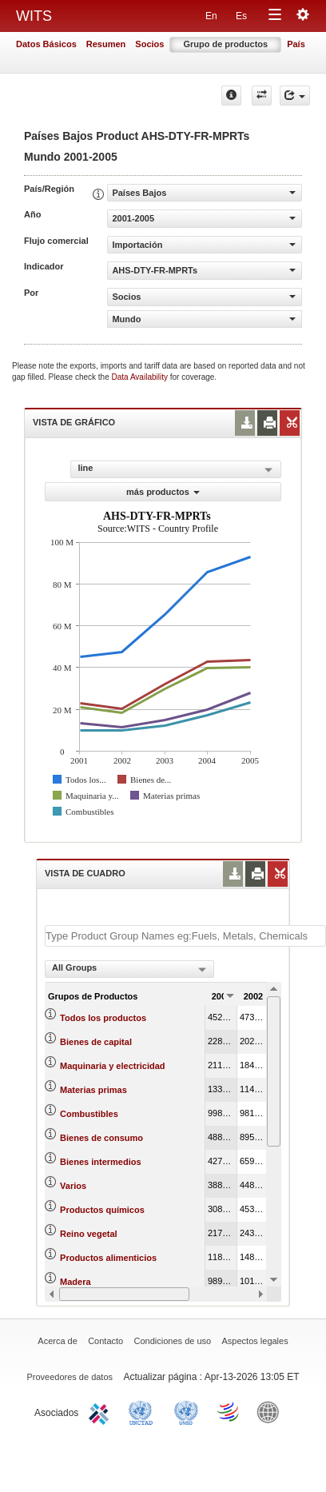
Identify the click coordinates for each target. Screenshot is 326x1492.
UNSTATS (186, 1411)
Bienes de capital (96, 1042)
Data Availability (141, 377)
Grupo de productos (225, 44)
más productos (163, 492)
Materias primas (93, 1090)
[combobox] (129, 969)
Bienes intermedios (100, 1162)
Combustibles (89, 1114)
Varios (73, 1186)
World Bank (272, 1411)
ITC (101, 1411)
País (296, 44)
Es (241, 16)
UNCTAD (144, 1411)
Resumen (106, 44)
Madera (75, 1282)
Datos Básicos (46, 44)
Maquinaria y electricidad (112, 1066)
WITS (34, 16)
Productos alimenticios (108, 1258)
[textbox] (185, 936)
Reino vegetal (88, 1234)
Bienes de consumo (101, 1138)
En (211, 16)
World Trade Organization (229, 1411)
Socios (149, 44)
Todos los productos (103, 1018)
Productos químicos (102, 1210)
